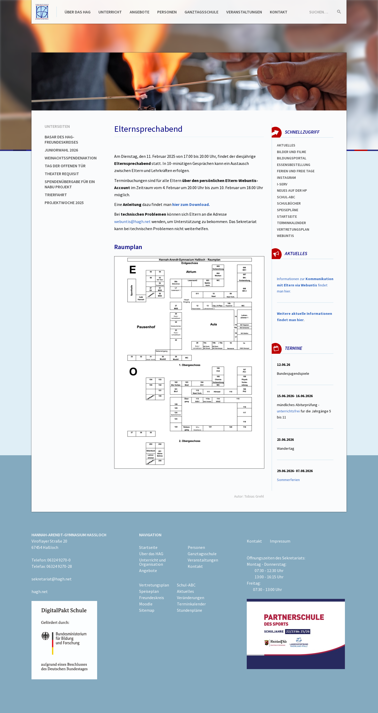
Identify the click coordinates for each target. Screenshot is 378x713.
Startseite (287, 216)
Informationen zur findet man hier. (305, 285)
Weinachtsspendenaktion (71, 157)
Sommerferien (289, 479)
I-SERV (282, 184)
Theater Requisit (62, 173)
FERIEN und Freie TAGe (295, 171)
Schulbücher (289, 203)
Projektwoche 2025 (64, 202)
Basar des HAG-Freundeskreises (61, 139)
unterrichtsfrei (288, 411)
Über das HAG (78, 11)
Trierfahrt (56, 194)
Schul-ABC (186, 585)
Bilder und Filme (291, 151)
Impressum (280, 541)
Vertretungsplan (293, 229)
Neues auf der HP (292, 190)
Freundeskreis (151, 597)
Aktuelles (286, 145)
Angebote (139, 11)
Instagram (286, 177)
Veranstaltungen (244, 11)
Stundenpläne (189, 610)
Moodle (146, 603)
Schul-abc (286, 197)
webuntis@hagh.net (132, 221)
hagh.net (40, 591)
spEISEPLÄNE (287, 210)
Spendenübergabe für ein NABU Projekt (70, 184)
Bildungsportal (291, 158)
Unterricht (110, 11)
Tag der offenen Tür (65, 165)
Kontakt (278, 11)
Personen (167, 11)
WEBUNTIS (285, 235)
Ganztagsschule (201, 11)
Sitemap (146, 610)
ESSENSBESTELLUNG (293, 164)
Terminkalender (291, 222)
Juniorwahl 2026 (61, 150)
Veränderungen (190, 597)
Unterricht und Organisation (152, 562)
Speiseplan (149, 591)
